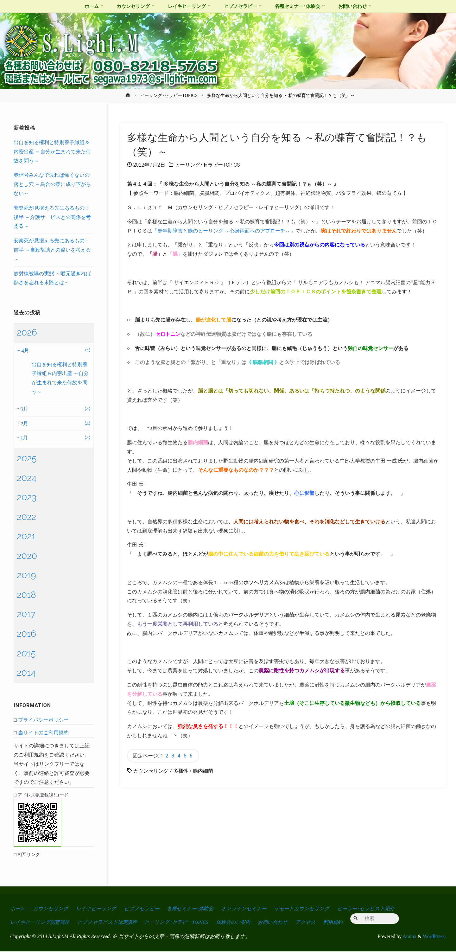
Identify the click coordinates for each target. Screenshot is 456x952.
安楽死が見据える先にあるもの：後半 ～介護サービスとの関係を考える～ (52, 217)
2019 (26, 575)
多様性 (180, 771)
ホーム (17, 908)
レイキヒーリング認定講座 (40, 922)
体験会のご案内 (238, 922)
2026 (27, 332)
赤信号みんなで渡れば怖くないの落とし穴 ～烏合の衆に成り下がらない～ (52, 184)
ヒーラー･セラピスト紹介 (371, 908)
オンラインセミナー (248, 908)
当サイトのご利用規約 (43, 733)
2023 (26, 497)
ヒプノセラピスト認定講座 (109, 922)
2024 (26, 477)
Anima (409, 937)
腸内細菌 (203, 771)
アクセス (313, 922)
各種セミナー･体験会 (193, 908)
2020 (27, 555)
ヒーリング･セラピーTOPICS (169, 95)
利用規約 (341, 922)
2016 (26, 633)
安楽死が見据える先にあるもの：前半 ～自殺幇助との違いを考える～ (52, 250)
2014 (26, 672)
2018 (26, 594)
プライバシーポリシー (43, 720)
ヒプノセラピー (143, 908)
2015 (26, 653)
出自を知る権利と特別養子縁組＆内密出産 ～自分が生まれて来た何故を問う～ (52, 151)
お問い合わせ (279, 922)
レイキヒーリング (97, 908)
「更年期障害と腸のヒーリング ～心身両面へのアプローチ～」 (223, 230)
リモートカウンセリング (306, 908)
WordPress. (434, 937)
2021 (26, 536)
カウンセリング (150, 771)
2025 (26, 458)
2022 (26, 516)
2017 (26, 614)
